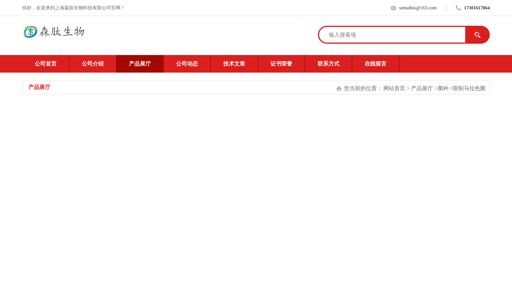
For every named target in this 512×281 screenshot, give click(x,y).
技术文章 (234, 64)
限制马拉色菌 (469, 88)
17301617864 (477, 8)
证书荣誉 (281, 64)
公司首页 (45, 64)
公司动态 (187, 64)
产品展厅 (140, 64)
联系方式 (328, 64)
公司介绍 (93, 64)
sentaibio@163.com (418, 8)
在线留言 (376, 64)
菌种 (443, 88)
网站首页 (394, 88)
